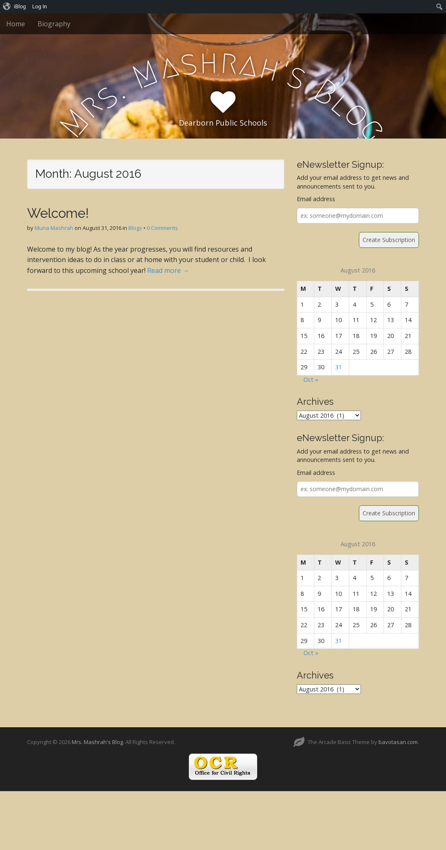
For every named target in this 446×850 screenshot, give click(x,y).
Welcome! (58, 213)
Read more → (168, 270)
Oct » (310, 379)
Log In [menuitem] (39, 6)
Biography (54, 23)
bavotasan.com (398, 742)
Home (15, 23)
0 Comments (162, 228)
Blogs (135, 228)
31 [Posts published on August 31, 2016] (338, 367)
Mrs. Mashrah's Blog (97, 742)
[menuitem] (14, 6)
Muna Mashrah (54, 228)
